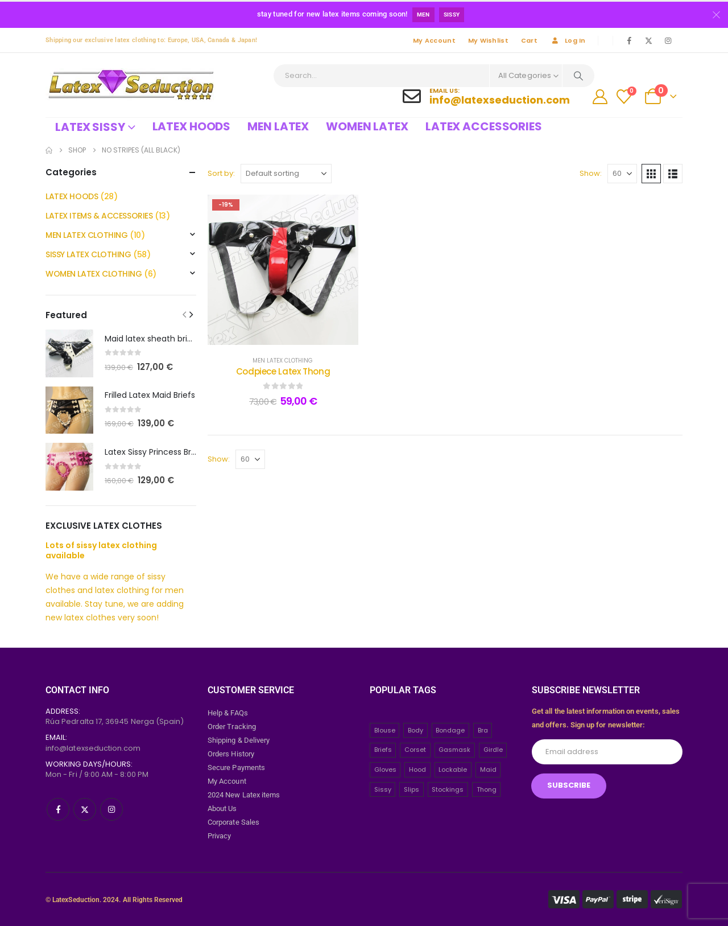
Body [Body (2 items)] (415, 729)
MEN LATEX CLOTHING (283, 360)
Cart (529, 40)
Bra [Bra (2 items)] (483, 729)
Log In (568, 40)
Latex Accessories (483, 126)
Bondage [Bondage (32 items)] (450, 729)
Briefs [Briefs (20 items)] (383, 749)
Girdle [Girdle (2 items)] (493, 749)
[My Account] (600, 96)
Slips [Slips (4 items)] (411, 788)
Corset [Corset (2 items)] (415, 749)
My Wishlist (488, 40)
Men (423, 14)
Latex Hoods (191, 126)
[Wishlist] (624, 96)
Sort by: (221, 173)
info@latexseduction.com (93, 747)
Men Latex (278, 126)
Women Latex (367, 126)
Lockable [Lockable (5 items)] (453, 768)
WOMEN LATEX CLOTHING (94, 273)
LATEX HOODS (72, 196)
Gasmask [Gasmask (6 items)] (454, 749)
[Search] (578, 75)
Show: (591, 173)
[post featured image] (69, 353)
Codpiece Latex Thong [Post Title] (283, 371)
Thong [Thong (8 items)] (487, 788)
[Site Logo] (131, 85)
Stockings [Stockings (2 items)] (448, 788)
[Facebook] (629, 40)
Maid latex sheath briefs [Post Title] (152, 338)
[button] (651, 173)
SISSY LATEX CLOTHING (88, 254)
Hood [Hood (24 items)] (417, 768)
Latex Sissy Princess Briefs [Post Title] (155, 452)
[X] (648, 40)
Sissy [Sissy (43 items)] (382, 788)
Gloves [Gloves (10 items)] (385, 768)
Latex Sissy (90, 127)
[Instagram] (668, 40)
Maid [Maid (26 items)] (488, 768)
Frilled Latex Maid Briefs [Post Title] (150, 395)
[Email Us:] (486, 96)
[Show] (622, 173)
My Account (434, 40)
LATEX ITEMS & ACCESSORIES (99, 215)
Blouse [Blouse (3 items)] (384, 729)
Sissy (452, 14)
